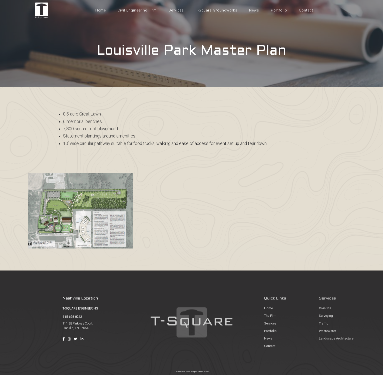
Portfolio (279, 10)
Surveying (326, 316)
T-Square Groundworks (216, 10)
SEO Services (203, 371)
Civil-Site (325, 308)
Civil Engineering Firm (137, 10)
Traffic (323, 323)
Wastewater (327, 331)
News (254, 10)
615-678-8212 (72, 316)
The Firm (270, 316)
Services (176, 10)
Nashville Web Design (187, 371)
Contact (306, 10)
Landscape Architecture (336, 338)
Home (100, 10)
